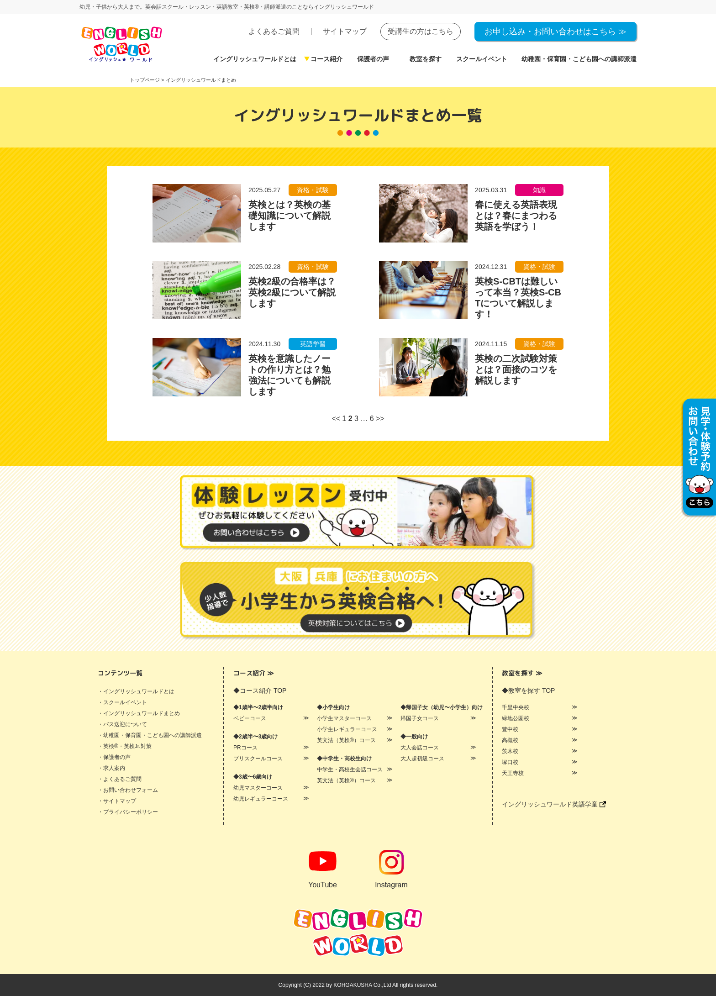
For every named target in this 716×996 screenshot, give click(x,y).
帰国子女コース (419, 718)
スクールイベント (481, 59)
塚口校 (510, 762)
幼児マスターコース (258, 788)
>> (380, 418)
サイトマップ (345, 31)
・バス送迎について (122, 724)
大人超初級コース (422, 758)
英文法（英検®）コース (346, 740)
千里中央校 (515, 707)
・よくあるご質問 (120, 779)
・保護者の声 (114, 757)
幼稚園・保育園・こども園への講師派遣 (579, 59)
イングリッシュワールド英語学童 (554, 804)
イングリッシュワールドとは (254, 59)
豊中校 (510, 729)
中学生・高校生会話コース (350, 769)
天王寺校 (513, 773)
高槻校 (510, 740)
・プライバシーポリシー (128, 812)
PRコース (245, 747)
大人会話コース (419, 747)
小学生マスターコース (344, 718)
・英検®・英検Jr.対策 (125, 746)
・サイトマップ (117, 801)
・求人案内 (111, 768)
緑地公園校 (515, 718)
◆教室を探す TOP (528, 690)
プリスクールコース (258, 758)
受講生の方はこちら (420, 31)
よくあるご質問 (274, 31)
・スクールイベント (122, 702)
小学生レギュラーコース (347, 729)
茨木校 (510, 751)
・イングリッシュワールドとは (136, 691)
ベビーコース (249, 718)
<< (336, 418)
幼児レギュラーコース (260, 799)
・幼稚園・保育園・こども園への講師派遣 (150, 735)
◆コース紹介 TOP (259, 690)
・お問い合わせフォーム (128, 790)
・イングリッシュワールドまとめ (139, 713)
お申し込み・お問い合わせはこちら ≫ (555, 31)
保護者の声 (373, 59)
